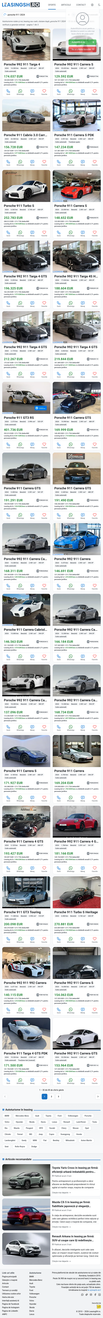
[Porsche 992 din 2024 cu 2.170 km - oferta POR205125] (26, 340)
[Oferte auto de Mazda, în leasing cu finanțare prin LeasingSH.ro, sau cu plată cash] (16, 1128)
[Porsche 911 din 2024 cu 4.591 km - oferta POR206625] (77, 128)
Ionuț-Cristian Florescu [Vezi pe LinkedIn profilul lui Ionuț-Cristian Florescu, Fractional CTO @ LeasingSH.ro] (99, 1307)
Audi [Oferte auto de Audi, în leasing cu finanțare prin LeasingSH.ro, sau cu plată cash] (31, 1283)
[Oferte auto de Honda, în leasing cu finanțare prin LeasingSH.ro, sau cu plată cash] (79, 1134)
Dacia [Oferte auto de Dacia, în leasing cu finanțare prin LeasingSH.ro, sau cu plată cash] (31, 1311)
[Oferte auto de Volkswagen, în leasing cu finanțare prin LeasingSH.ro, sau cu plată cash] (73, 1115)
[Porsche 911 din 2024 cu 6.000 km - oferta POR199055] (77, 905)
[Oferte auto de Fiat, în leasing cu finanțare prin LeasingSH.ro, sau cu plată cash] (45, 1140)
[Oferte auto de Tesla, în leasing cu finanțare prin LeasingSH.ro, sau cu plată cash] (94, 1122)
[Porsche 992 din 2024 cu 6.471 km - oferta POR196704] (26, 976)
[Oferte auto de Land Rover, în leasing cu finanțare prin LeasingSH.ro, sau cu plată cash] (81, 1122)
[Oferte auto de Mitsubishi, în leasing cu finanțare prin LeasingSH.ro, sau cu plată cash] (70, 1140)
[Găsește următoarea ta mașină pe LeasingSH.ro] (21, 4)
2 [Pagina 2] (51, 1097)
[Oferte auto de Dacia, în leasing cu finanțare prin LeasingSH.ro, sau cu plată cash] (43, 1122)
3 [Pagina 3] (58, 1097)
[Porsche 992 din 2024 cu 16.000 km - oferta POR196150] (77, 976)
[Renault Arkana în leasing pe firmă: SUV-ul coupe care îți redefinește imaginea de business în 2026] (51, 1249)
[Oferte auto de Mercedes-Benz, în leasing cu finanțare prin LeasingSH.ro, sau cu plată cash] (22, 1115)
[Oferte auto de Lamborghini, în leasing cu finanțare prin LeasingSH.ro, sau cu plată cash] (10, 1140)
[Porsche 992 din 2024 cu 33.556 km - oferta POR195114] (77, 1047)
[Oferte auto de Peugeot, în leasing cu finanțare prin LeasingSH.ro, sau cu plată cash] (29, 1128)
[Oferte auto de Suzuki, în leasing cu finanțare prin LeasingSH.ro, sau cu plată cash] (52, 1128)
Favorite (44, 92)
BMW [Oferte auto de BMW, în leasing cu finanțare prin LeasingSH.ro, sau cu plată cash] (31, 1277)
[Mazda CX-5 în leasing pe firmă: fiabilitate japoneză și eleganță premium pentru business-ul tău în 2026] (51, 1214)
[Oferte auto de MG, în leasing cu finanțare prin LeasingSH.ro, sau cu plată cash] (31, 1134)
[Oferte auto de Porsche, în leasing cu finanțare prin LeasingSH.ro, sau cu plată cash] (88, 1115)
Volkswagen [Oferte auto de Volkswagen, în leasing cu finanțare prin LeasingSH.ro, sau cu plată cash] (34, 1294)
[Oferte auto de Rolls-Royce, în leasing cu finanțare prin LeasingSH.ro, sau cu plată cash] (19, 1146)
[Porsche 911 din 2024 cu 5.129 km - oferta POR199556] (26, 835)
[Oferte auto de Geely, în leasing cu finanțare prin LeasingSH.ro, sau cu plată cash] (24, 1140)
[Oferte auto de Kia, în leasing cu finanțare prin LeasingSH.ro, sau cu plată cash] (6, 1128)
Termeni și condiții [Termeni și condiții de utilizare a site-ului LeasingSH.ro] (9, 1290)
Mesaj (32, 92)
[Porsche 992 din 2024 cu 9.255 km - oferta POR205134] (26, 270)
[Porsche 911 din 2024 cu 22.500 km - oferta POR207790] (26, 128)
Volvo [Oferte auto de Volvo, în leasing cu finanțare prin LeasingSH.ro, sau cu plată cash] (31, 1301)
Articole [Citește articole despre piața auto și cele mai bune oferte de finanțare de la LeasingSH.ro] (5, 1283)
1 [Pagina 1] (44, 1097)
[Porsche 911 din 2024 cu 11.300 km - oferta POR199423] (26, 905)
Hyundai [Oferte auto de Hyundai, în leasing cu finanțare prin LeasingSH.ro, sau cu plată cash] (32, 1304)
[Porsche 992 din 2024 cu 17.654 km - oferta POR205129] (77, 270)
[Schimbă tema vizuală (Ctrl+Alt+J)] (99, 4)
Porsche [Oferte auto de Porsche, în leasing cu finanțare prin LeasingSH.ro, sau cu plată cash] (32, 1297)
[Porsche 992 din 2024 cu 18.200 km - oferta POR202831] (26, 694)
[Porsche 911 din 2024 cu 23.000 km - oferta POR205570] (77, 199)
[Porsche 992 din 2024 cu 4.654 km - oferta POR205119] (77, 340)
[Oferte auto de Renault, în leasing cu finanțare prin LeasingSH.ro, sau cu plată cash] (66, 1122)
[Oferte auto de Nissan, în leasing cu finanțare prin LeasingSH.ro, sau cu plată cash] (75, 1128)
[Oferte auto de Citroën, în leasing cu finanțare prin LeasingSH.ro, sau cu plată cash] (7, 1134)
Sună (8, 92)
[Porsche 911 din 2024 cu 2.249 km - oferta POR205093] (77, 482)
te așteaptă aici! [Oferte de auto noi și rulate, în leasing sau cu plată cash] (94, 1290)
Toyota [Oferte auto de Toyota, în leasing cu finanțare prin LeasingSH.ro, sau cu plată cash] (32, 1287)
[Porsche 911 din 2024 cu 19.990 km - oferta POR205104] (77, 411)
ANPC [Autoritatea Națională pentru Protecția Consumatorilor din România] (4, 1314)
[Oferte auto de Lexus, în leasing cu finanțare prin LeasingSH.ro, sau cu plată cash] (54, 1122)
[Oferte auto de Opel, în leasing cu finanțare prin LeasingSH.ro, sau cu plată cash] (86, 1128)
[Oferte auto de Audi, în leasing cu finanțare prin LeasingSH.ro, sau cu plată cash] (37, 1115)
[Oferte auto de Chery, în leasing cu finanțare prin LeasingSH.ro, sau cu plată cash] (64, 1128)
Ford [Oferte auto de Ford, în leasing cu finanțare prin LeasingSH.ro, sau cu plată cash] (31, 1290)
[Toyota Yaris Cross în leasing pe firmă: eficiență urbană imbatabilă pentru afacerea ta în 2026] (51, 1180)
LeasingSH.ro (94, 1311)
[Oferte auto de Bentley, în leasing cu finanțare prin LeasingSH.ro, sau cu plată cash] (56, 1140)
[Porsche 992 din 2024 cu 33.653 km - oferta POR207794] (77, 58)
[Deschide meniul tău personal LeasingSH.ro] (92, 4)
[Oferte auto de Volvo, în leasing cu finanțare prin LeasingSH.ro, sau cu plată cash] (7, 1122)
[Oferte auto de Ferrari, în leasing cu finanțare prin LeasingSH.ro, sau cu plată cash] (20, 1134)
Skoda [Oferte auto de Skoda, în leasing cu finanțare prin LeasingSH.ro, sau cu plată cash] (32, 1307)
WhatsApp (20, 92)
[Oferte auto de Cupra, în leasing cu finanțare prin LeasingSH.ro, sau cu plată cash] (52, 1134)
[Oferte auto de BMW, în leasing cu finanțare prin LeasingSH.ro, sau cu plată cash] (7, 1115)
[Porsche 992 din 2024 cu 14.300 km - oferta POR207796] (26, 58)
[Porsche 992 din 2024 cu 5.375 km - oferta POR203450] (77, 552)
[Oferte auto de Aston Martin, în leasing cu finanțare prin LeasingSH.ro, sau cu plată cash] (86, 1140)
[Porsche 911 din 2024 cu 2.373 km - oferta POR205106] (26, 411)
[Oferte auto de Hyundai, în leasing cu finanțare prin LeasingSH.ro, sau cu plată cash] (19, 1122)
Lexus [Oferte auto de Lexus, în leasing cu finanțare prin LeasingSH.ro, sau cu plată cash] (31, 1314)
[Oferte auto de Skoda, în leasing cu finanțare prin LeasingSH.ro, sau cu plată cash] (32, 1122)
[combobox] (39, 15)
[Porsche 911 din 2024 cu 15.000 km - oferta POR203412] (26, 623)
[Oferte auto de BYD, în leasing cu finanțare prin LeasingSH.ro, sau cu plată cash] (41, 1128)
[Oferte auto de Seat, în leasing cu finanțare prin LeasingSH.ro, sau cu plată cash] (6, 1146)
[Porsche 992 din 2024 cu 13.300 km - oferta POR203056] (77, 623)
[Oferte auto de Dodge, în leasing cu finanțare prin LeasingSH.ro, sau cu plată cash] (34, 1146)
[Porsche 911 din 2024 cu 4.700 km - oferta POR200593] (77, 764)
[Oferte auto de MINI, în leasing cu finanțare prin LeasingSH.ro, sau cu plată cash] (34, 1140)
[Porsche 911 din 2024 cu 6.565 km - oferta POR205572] (26, 199)
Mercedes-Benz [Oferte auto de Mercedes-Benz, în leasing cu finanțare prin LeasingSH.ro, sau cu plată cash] (35, 1280)
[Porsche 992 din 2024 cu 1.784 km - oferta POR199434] (77, 835)
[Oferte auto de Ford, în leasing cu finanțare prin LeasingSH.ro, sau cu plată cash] (59, 1115)
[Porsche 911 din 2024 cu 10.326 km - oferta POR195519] (26, 1047)
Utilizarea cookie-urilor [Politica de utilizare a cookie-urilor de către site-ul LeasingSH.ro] (11, 1294)
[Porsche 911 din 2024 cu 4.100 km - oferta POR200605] (26, 764)
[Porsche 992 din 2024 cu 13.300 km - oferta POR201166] (77, 694)
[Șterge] (69, 15)
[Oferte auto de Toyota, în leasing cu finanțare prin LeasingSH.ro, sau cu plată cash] (48, 1115)
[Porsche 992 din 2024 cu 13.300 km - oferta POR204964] (26, 552)
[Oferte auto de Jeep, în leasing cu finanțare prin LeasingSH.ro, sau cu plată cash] (40, 1134)
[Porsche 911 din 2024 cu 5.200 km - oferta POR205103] (26, 482)
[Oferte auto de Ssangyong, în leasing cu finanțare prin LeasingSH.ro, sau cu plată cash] (65, 1134)
